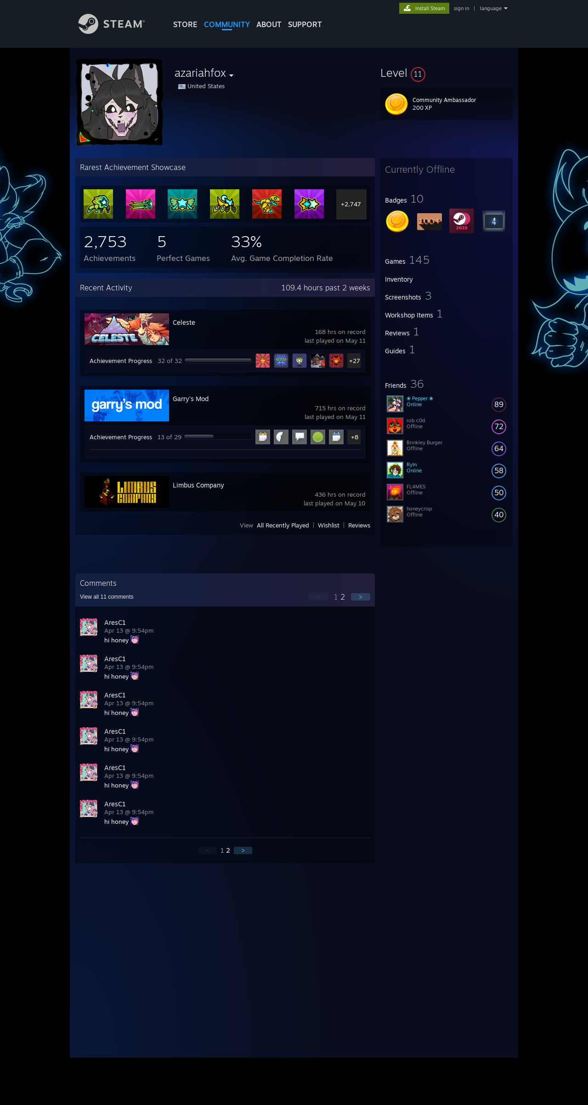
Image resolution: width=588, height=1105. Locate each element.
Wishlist (328, 525)
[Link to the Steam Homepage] (118, 31)
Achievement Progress (121, 360)
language (491, 8)
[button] (446, 72)
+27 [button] (354, 360)
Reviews (359, 525)
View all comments (107, 597)
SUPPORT (305, 24)
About (269, 24)
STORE (185, 24)
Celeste (184, 322)
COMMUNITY (227, 24)
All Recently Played (283, 525)
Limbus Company (198, 485)
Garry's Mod (191, 398)
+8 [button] (354, 437)
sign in (461, 8)
